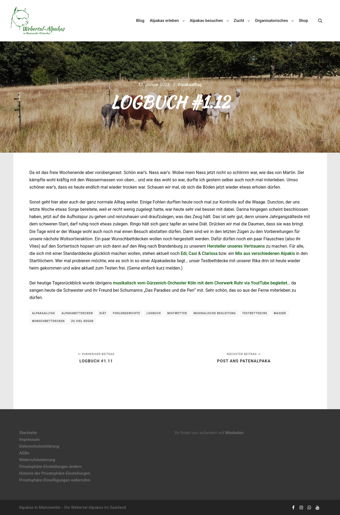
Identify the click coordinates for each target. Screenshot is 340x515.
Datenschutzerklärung (39, 446)
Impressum (29, 439)
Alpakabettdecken (77, 313)
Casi (193, 253)
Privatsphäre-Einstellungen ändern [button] (50, 466)
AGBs (24, 453)
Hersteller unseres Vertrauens (236, 246)
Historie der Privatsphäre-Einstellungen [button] (54, 473)
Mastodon (234, 432)
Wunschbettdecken (48, 321)
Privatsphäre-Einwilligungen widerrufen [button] (54, 480)
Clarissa (209, 253)
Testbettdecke (254, 313)
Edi (184, 253)
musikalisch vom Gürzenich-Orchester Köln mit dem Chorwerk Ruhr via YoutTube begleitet (200, 283)
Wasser (280, 313)
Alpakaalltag (190, 84)
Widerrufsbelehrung (37, 459)
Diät (102, 313)
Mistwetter (177, 313)
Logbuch (154, 313)
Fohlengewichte (126, 313)
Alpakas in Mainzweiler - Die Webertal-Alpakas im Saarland (72, 507)
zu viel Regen (82, 321)
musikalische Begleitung (215, 313)
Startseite (28, 432)
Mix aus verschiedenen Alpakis (265, 253)
